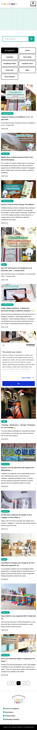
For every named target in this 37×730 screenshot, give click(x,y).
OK (18, 383)
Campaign (9, 57)
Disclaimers (8, 712)
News (27, 70)
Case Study (27, 57)
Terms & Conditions (11, 708)
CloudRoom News (9, 63)
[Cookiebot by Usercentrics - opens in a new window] (26, 345)
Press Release (10, 76)
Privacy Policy (9, 716)
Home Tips (9, 70)
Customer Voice (27, 63)
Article (27, 50)
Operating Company (11, 719)
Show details (26, 377)
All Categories (10, 50)
